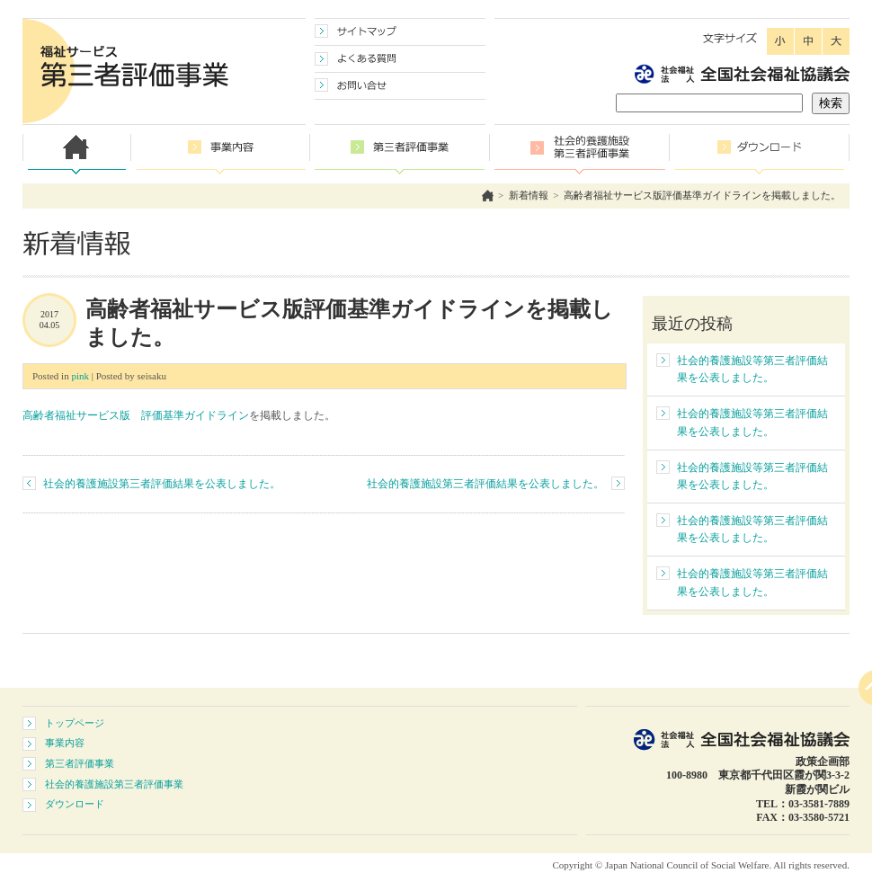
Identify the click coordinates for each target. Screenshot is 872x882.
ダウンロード (74, 803)
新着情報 (528, 195)
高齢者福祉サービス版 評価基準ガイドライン (135, 415)
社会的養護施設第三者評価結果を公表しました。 (161, 483)
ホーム (488, 195)
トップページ (74, 722)
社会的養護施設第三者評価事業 (114, 784)
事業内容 (65, 742)
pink (80, 375)
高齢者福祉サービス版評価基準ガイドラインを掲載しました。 (702, 195)
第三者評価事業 (79, 763)
